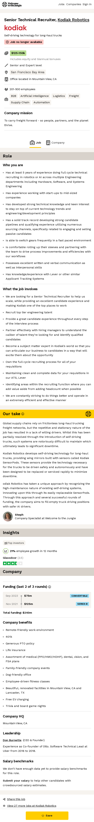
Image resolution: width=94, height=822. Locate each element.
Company (55, 143)
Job (35, 143)
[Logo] (12, 4)
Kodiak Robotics (73, 19)
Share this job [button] (14, 799)
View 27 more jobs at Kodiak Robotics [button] (29, 805)
